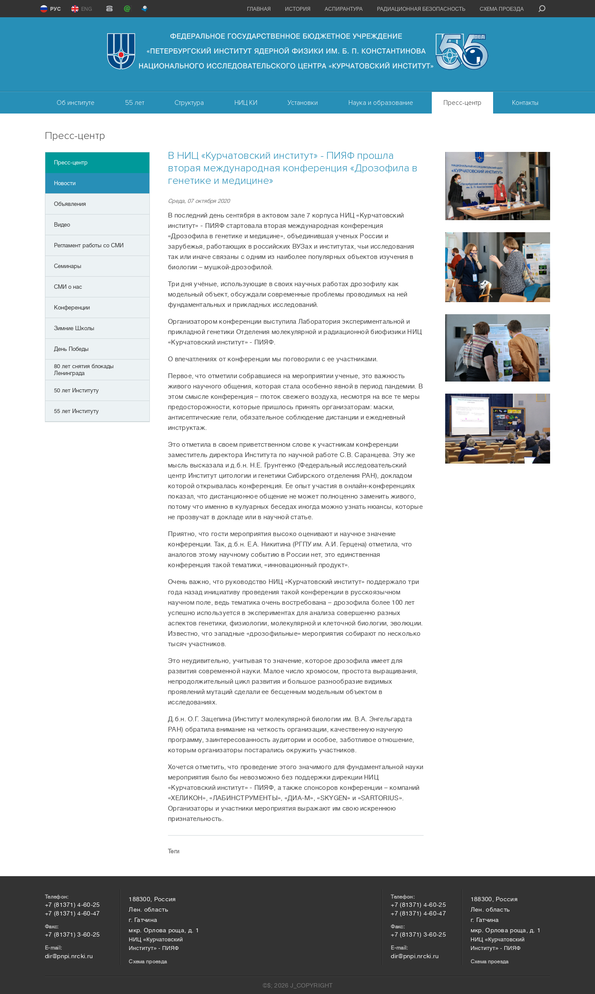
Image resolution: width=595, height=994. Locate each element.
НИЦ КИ (245, 103)
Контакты (525, 103)
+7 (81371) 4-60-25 (72, 904)
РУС (55, 9)
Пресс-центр (462, 103)
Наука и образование (380, 103)
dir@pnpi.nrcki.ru (69, 956)
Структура (189, 103)
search (541, 8)
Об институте (76, 103)
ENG (86, 9)
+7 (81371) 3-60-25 (72, 934)
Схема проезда (502, 9)
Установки (303, 103)
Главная (259, 9)
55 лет (134, 103)
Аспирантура (344, 9)
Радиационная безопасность (421, 9)
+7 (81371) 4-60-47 (72, 913)
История (297, 9)
